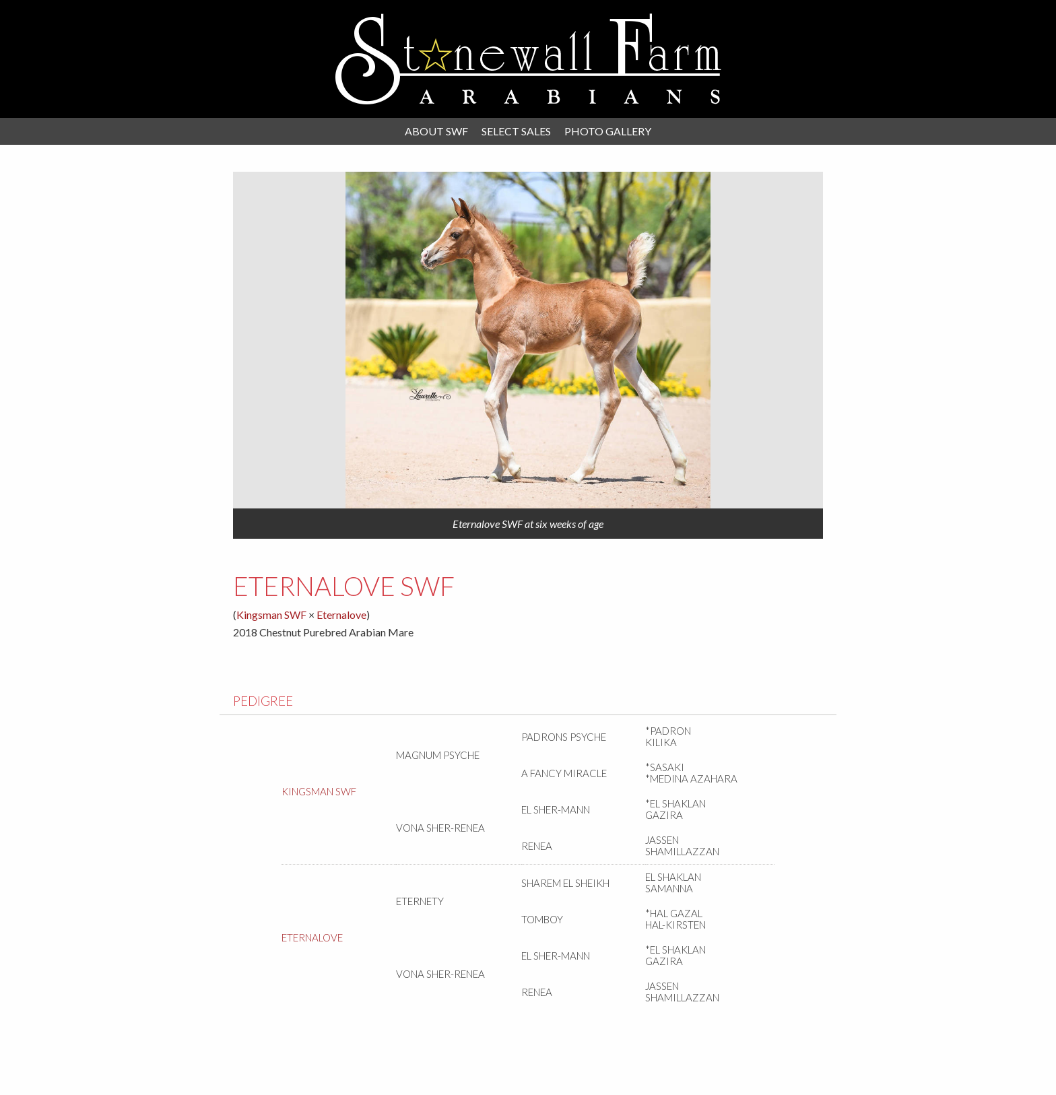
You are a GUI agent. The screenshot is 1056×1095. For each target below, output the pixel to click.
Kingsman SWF (271, 614)
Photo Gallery (607, 131)
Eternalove (341, 614)
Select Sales (516, 131)
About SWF (436, 131)
